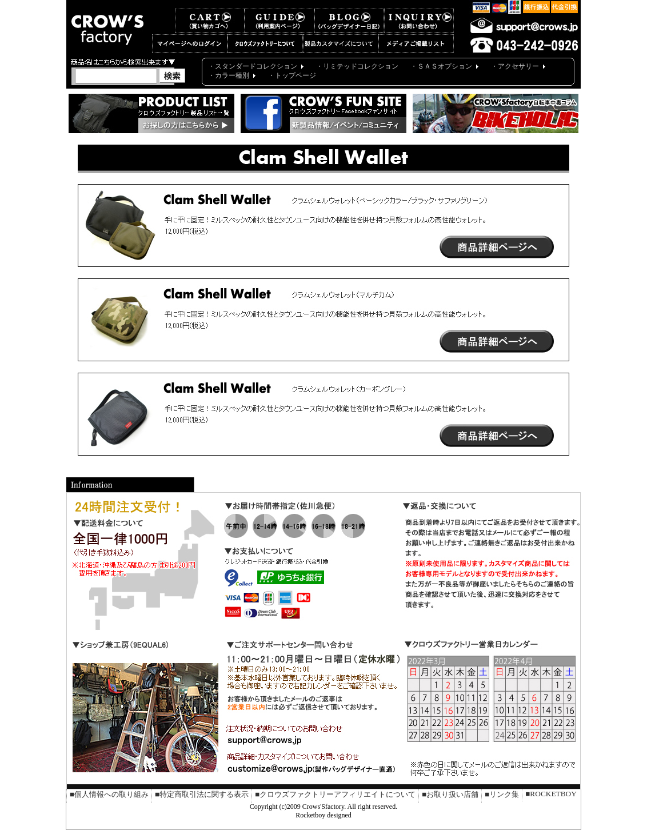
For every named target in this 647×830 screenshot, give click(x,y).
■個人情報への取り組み (109, 794)
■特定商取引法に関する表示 (202, 794)
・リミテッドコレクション (357, 66)
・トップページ (292, 75)
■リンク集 (502, 794)
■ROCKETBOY (551, 793)
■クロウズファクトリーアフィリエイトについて (335, 794)
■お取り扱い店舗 (450, 794)
